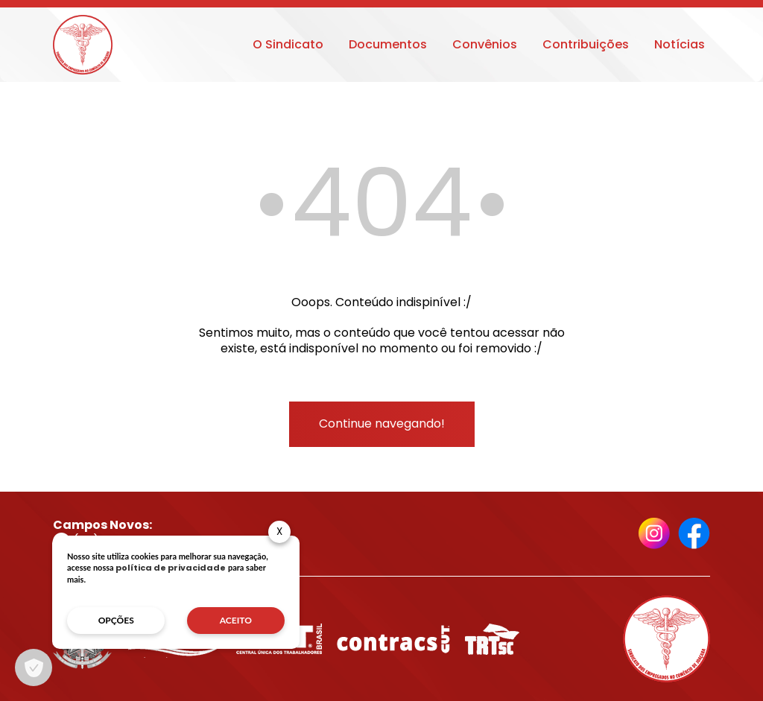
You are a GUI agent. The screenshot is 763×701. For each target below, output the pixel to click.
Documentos (388, 44)
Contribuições (585, 44)
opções (116, 620)
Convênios (484, 44)
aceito (236, 620)
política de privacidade (170, 568)
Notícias (679, 44)
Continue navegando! (382, 423)
